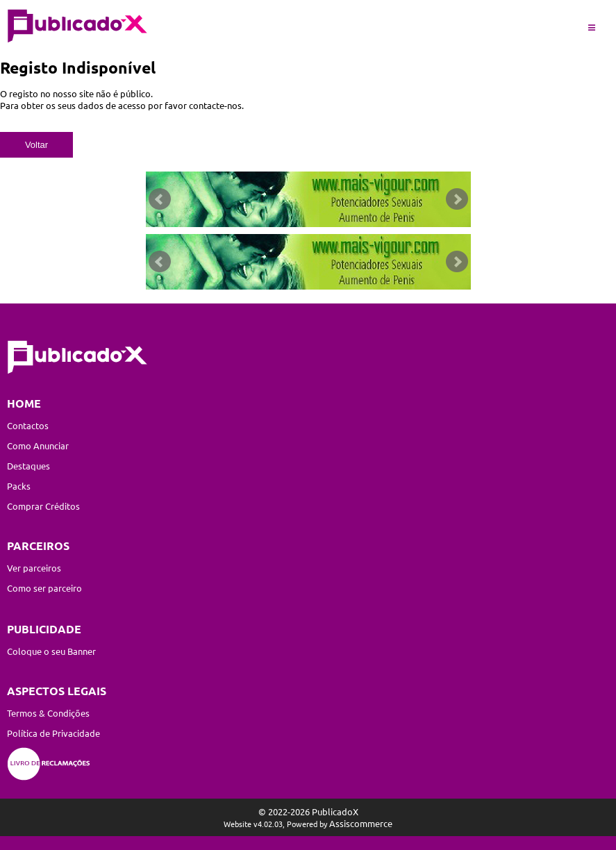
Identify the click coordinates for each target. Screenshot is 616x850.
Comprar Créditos (43, 506)
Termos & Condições (48, 713)
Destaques (28, 466)
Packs (19, 486)
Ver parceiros (34, 568)
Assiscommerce (360, 823)
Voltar (36, 145)
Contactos (28, 425)
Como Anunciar (38, 445)
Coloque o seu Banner (51, 651)
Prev (160, 199)
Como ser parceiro (44, 588)
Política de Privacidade (53, 733)
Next (457, 199)
